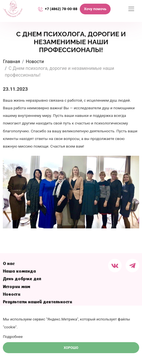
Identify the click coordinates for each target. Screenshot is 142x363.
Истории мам (16, 287)
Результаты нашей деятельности (37, 302)
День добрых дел (22, 279)
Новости (11, 295)
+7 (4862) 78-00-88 (61, 9)
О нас (9, 264)
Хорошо (71, 348)
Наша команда (19, 272)
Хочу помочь (95, 9)
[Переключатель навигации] (131, 9)
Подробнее (13, 336)
